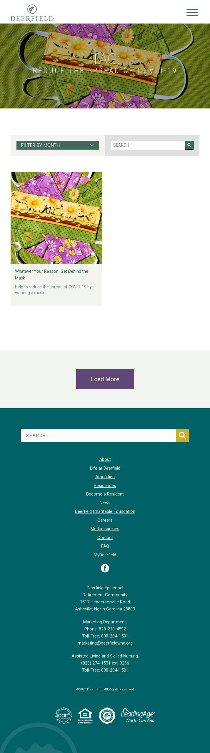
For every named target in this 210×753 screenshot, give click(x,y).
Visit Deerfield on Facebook (105, 568)
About (105, 459)
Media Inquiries (105, 528)
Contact (105, 537)
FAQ (105, 546)
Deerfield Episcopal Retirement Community (38, 13)
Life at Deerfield (105, 468)
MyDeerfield (105, 555)
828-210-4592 (112, 629)
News (105, 503)
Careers (105, 520)
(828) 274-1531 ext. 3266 (105, 663)
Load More (105, 379)
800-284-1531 (114, 636)
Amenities (105, 476)
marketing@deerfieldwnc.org (105, 643)
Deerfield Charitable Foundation (105, 511)
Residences (105, 485)
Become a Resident (105, 494)
